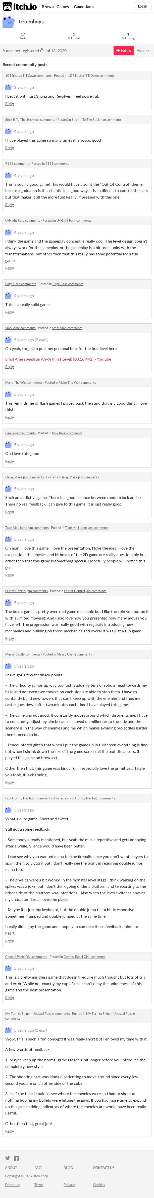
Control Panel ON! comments (26, 957)
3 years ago (24, 87)
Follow (123, 50)
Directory (12, 1185)
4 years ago (24, 131)
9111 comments (17, 164)
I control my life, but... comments (28, 798)
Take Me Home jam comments (27, 528)
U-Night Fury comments (22, 220)
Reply (9, 104)
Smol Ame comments (20, 328)
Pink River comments (20, 433)
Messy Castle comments (22, 654)
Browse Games (55, 6)
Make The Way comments (23, 382)
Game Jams (84, 6)
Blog (68, 1168)
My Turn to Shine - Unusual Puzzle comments (37, 1014)
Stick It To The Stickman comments (30, 120)
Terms (38, 1185)
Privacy (69, 1185)
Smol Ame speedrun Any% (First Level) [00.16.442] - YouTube (58, 359)
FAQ (37, 1168)
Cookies (99, 1185)
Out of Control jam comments (26, 591)
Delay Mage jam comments (24, 477)
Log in (142, 6)
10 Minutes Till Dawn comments (28, 75)
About (11, 1168)
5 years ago (24, 339)
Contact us (104, 1168)
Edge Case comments (20, 284)
